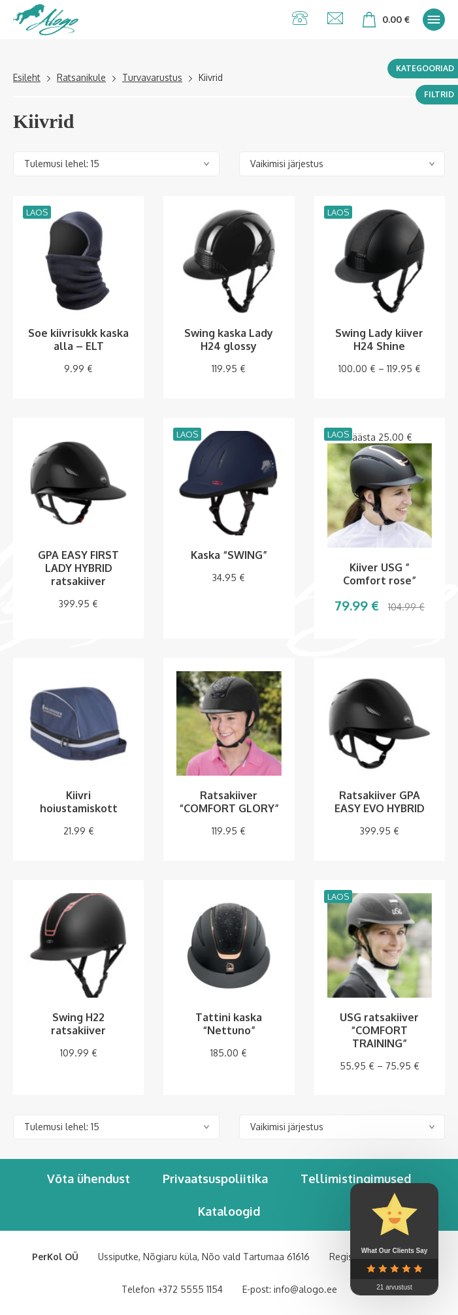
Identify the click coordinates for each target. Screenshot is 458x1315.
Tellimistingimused (356, 1178)
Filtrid (439, 94)
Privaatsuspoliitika (215, 1178)
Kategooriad (425, 68)
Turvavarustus (152, 77)
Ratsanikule (81, 77)
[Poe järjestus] (342, 163)
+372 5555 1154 (190, 1289)
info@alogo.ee (305, 1289)
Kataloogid (229, 1211)
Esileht (27, 77)
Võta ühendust (88, 1178)
